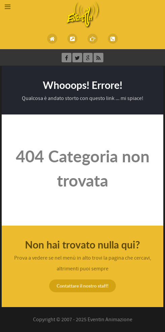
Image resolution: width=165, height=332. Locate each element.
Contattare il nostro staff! (82, 285)
